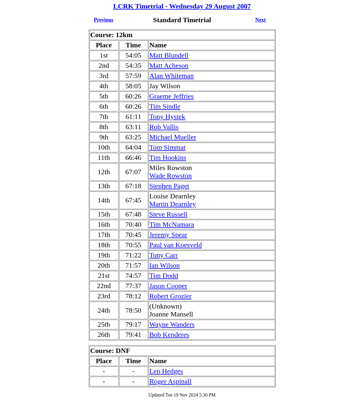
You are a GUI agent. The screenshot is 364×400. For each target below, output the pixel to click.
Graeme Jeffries (171, 96)
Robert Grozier (170, 296)
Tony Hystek (167, 116)
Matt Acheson (169, 65)
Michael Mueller (172, 137)
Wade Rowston (170, 175)
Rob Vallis (164, 127)
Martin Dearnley (172, 204)
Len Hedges (166, 371)
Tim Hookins (168, 157)
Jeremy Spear (168, 234)
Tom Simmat (167, 147)
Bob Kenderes (169, 334)
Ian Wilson (164, 265)
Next (260, 20)
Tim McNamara (171, 224)
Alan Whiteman (171, 75)
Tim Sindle (165, 106)
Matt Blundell (169, 55)
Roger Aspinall (170, 381)
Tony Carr (163, 255)
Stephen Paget (169, 186)
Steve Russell (168, 214)
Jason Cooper (168, 286)
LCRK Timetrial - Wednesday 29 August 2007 (182, 6)
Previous (103, 20)
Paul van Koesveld (175, 245)
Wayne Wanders (172, 324)
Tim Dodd (163, 275)
